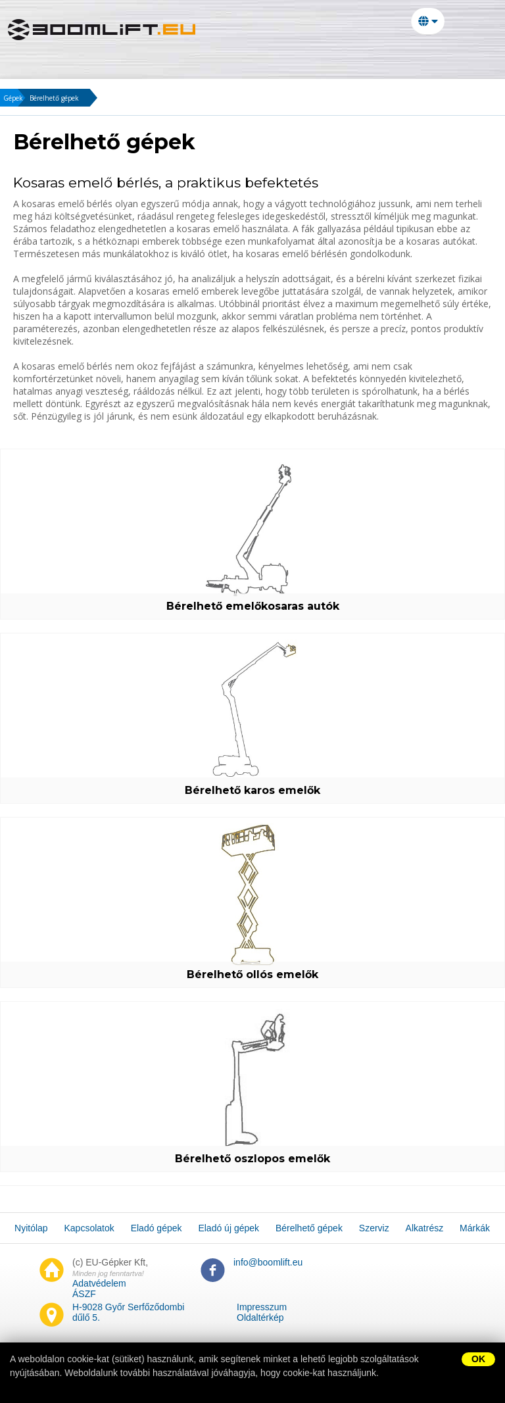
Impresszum (262, 1307)
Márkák (176, 76)
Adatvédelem (99, 1283)
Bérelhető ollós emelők (252, 974)
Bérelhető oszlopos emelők (252, 1158)
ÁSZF (84, 1294)
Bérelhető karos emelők (252, 790)
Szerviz (42, 76)
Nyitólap (47, 56)
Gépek (13, 98)
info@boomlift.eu (267, 1262)
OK (478, 1359)
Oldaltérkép (260, 1317)
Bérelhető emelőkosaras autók (252, 606)
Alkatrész (109, 76)
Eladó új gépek (312, 56)
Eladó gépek (217, 56)
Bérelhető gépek (421, 56)
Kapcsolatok (126, 56)
